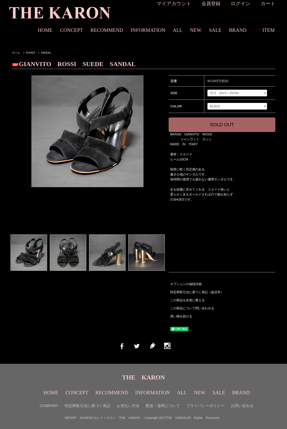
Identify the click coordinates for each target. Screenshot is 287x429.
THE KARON (143, 377)
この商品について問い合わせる (192, 308)
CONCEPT (71, 30)
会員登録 (211, 3)
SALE (215, 30)
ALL (178, 30)
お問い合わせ (242, 406)
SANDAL (46, 52)
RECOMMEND (107, 30)
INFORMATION (148, 30)
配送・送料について (163, 406)
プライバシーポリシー (205, 406)
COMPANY (49, 406)
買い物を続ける (181, 316)
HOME (45, 30)
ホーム (16, 52)
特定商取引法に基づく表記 (87, 406)
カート (268, 3)
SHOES (30, 52)
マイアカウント (174, 3)
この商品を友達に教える (187, 300)
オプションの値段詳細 (186, 284)
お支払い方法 (128, 406)
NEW (195, 30)
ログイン (240, 3)
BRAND (237, 30)
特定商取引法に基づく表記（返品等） (197, 292)
